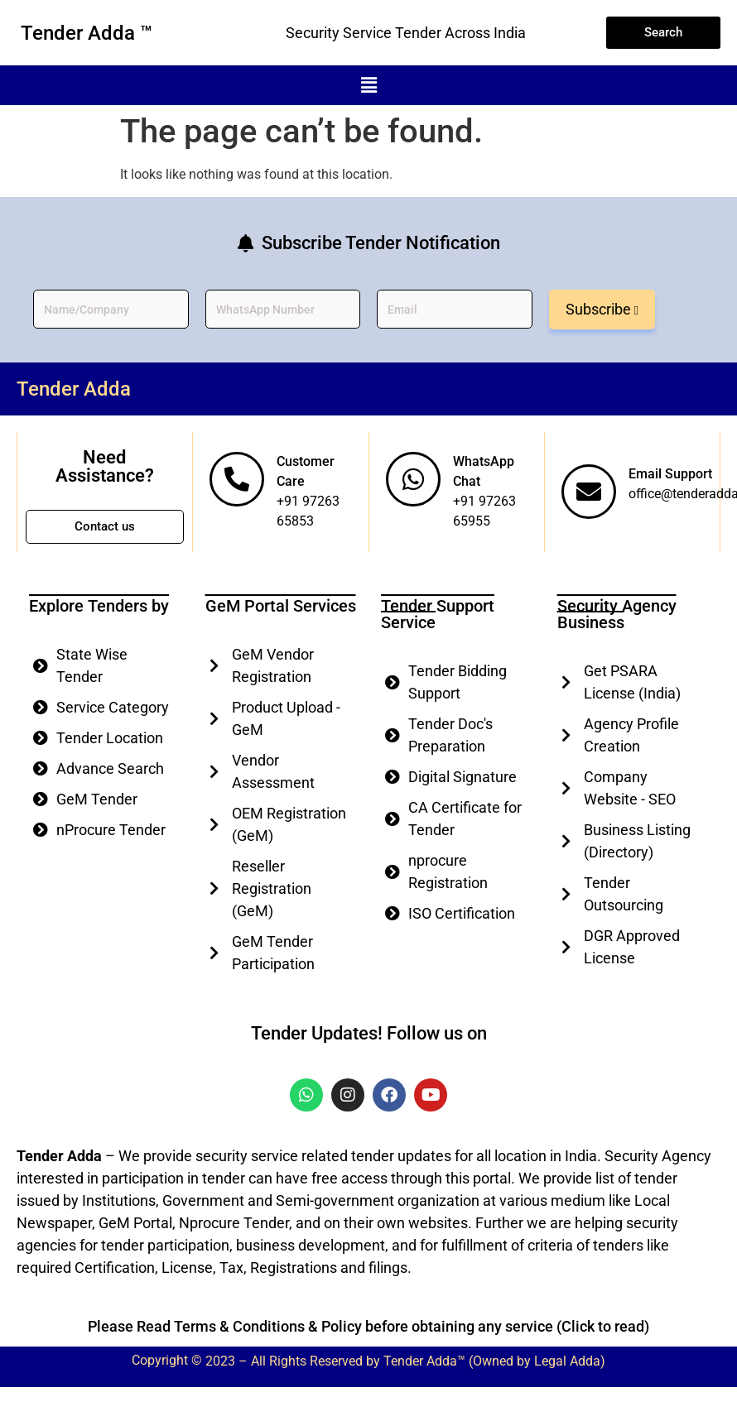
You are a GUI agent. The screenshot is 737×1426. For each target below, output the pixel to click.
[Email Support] (588, 491)
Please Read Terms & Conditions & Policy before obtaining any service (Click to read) (368, 1326)
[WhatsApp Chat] (413, 479)
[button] (368, 85)
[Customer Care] (237, 479)
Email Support (670, 474)
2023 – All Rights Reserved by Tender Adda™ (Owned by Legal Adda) (405, 1361)
